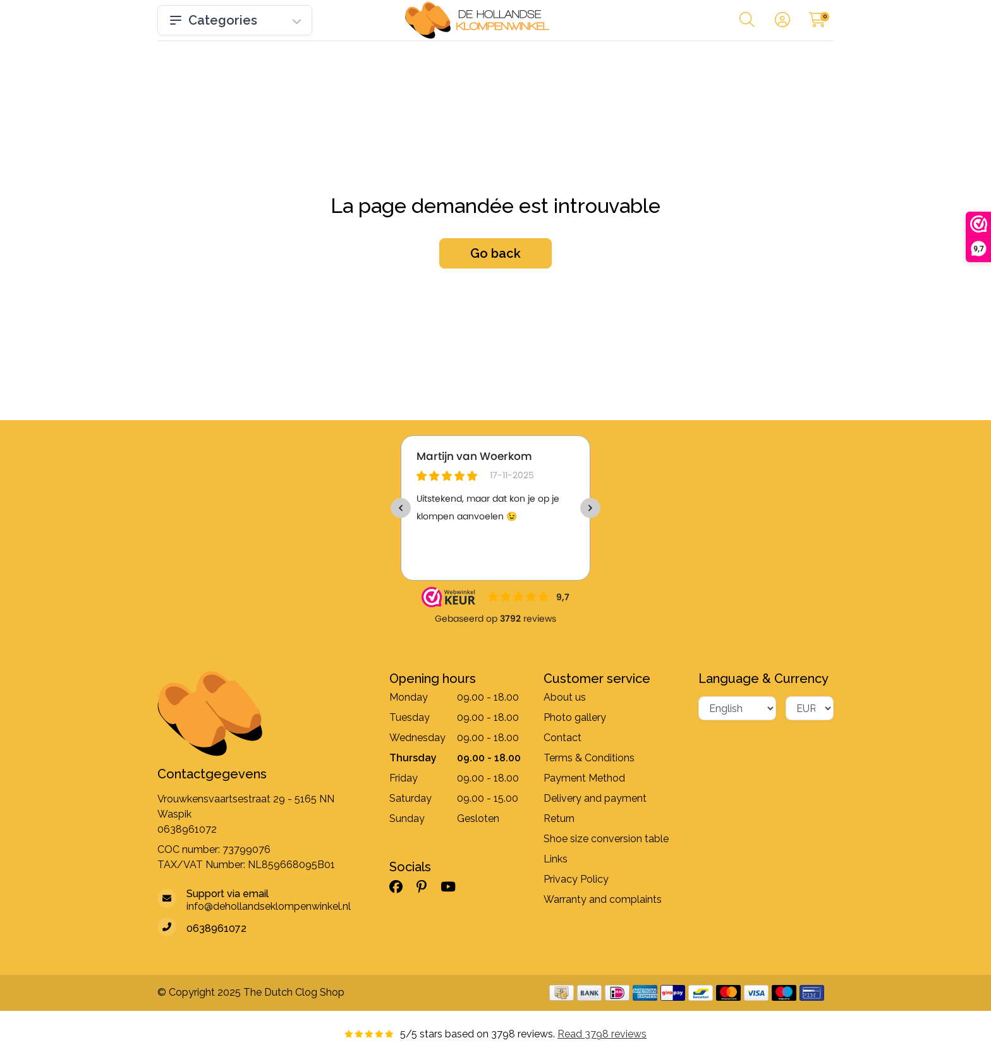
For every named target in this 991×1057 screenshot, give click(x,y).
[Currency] (810, 708)
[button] (747, 22)
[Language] (737, 708)
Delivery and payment (595, 798)
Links (556, 859)
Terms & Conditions (589, 758)
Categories (234, 20)
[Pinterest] (426, 887)
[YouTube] (453, 887)
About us (565, 697)
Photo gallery (575, 717)
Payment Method (584, 778)
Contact (562, 738)
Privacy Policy (576, 879)
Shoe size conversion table (606, 839)
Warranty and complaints (603, 899)
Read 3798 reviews (602, 1034)
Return (559, 818)
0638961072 (187, 829)
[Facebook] (401, 887)
